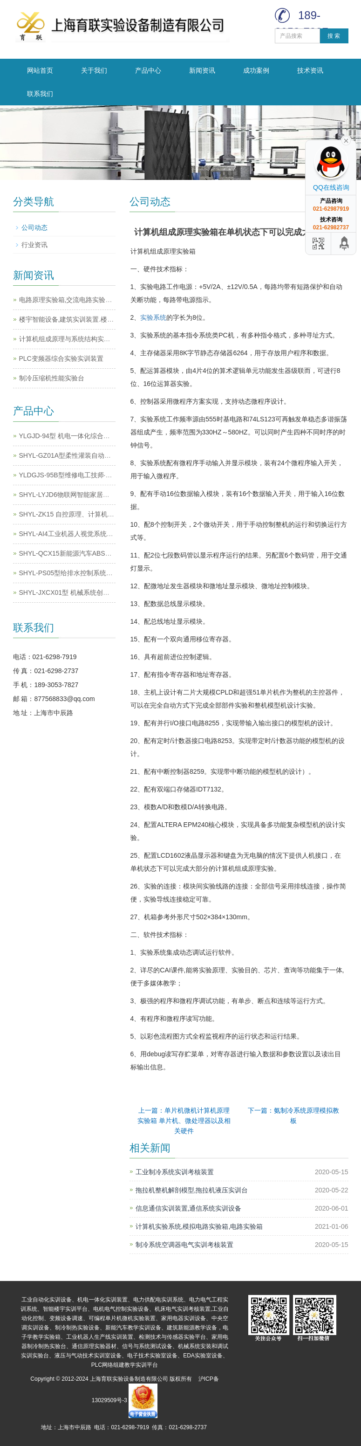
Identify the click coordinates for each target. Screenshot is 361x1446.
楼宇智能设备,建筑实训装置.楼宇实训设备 (79, 319)
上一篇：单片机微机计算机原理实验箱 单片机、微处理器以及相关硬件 (184, 1121)
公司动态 (34, 227)
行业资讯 (34, 244)
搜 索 (333, 36)
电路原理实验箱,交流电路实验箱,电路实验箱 (83, 299)
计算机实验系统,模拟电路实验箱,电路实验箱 (199, 1226)
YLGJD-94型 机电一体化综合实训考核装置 (81, 436)
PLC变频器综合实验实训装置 (61, 358)
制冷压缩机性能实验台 (51, 378)
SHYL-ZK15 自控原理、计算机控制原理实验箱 (86, 514)
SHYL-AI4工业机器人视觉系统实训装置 (76, 533)
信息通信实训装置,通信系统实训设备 (189, 1208)
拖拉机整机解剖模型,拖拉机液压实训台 (192, 1190)
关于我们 (94, 70)
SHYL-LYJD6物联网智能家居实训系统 (74, 494)
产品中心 (148, 70)
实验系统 (153, 317)
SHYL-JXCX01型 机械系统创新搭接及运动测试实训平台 (100, 592)
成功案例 (256, 70)
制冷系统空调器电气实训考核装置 (184, 1244)
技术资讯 (310, 70)
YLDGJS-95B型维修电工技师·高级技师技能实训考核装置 (101, 475)
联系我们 (40, 93)
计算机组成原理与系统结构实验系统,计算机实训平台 (95, 339)
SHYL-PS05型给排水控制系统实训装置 (75, 573)
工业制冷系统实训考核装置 (175, 1172)
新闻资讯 (202, 70)
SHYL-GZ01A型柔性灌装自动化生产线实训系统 (88, 455)
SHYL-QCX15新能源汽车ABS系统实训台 (78, 553)
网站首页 (40, 70)
